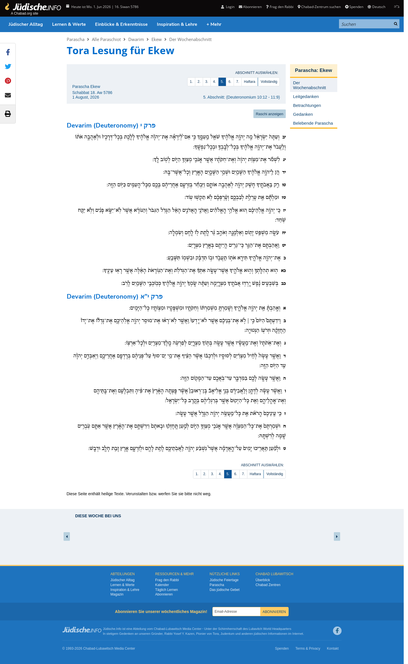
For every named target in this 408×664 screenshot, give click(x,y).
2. (199, 82)
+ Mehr (213, 24)
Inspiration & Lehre (177, 24)
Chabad (159, 628)
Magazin (117, 594)
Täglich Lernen (166, 590)
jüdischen (260, 633)
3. (206, 82)
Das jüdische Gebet (225, 590)
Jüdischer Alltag (26, 24)
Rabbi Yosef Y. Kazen (179, 633)
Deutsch (376, 6)
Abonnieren (250, 6)
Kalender (162, 585)
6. (229, 82)
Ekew (156, 39)
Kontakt (333, 649)
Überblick (263, 580)
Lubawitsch (174, 628)
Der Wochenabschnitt (190, 39)
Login (227, 6)
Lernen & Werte (69, 24)
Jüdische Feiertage (224, 580)
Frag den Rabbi (279, 6)
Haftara (249, 82)
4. (214, 82)
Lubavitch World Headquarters (270, 628)
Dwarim (136, 39)
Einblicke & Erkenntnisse (121, 24)
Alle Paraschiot (106, 39)
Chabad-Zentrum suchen (319, 6)
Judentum (227, 633)
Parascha (75, 39)
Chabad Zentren (268, 585)
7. (237, 82)
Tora (216, 633)
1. (191, 82)
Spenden (354, 6)
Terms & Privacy (307, 649)
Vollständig (269, 82)
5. (222, 82)
